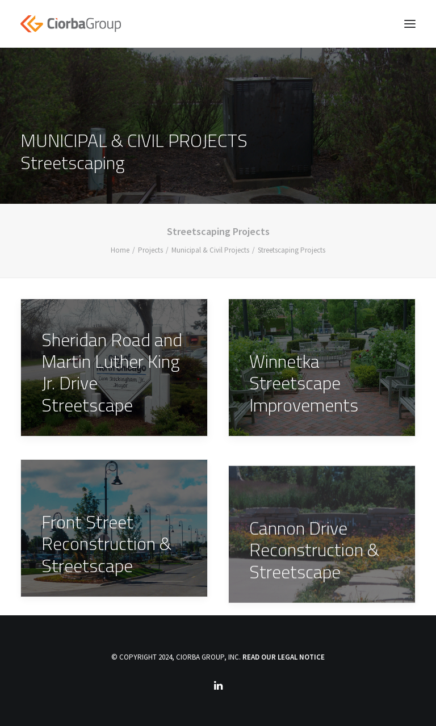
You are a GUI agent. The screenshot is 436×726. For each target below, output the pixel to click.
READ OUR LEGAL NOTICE (283, 657)
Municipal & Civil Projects (210, 250)
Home (120, 250)
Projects (150, 250)
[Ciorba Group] (70, 23)
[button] (410, 24)
